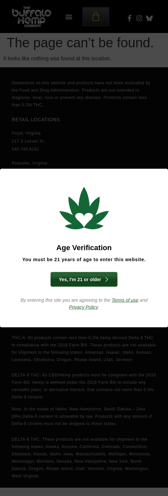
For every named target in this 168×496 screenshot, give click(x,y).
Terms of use (125, 300)
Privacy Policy (83, 307)
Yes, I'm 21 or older (84, 279)
